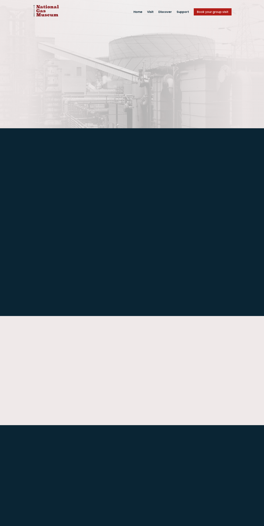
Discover (165, 12)
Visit (150, 12)
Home (137, 12)
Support (183, 12)
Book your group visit (212, 12)
